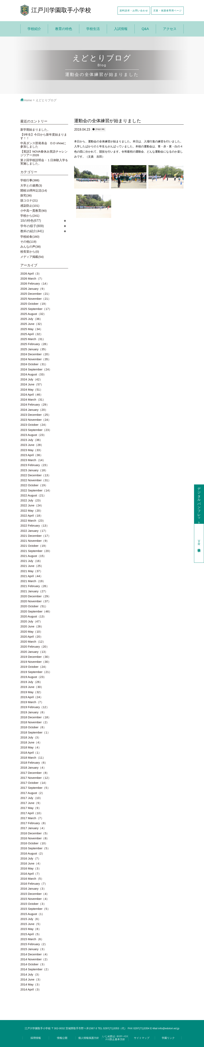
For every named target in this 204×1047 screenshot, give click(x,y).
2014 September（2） (35, 969)
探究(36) (26, 195)
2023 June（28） (32, 445)
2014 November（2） (34, 959)
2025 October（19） (34, 303)
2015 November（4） (34, 898)
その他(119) (28, 241)
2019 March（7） (32, 702)
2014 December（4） (34, 954)
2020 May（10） (31, 631)
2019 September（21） (36, 672)
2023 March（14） (32, 460)
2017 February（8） (33, 823)
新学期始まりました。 (35, 129)
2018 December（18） (35, 717)
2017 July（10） (31, 798)
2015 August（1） (32, 914)
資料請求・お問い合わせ (134, 10)
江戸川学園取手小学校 (61, 10)
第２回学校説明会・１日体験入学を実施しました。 (44, 161)
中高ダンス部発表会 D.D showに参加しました (43, 144)
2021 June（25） (32, 566)
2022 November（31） (35, 480)
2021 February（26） (34, 586)
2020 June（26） (32, 626)
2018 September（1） (35, 732)
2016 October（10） (34, 843)
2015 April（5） (30, 934)
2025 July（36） (31, 319)
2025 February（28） (34, 344)
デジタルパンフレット (199, 504)
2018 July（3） (30, 737)
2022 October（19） (34, 485)
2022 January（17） (34, 530)
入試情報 (121, 29)
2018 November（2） (34, 722)
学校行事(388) (29, 180)
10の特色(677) (30, 220)
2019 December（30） (35, 656)
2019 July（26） (31, 682)
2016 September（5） (35, 848)
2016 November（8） (34, 838)
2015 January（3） (33, 949)
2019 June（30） (32, 687)
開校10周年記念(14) (33, 190)
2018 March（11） (32, 757)
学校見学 (199, 543)
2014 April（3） (30, 989)
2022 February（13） (34, 525)
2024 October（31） (34, 364)
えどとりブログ (46, 100)
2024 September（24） (36, 369)
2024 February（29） (34, 404)
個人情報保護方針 (88, 1037)
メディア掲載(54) (32, 256)
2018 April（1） (30, 752)
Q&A (145, 29)
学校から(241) (29, 215)
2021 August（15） (33, 556)
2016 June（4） (31, 863)
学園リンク (168, 1037)
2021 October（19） (34, 545)
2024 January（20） (34, 409)
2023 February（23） (34, 465)
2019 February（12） (34, 707)
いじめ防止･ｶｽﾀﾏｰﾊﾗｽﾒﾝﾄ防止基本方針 (115, 1038)
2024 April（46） (31, 394)
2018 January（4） (33, 767)
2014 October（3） (33, 964)
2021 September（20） (36, 551)
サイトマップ (141, 1037)
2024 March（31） (32, 399)
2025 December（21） (35, 293)
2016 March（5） (32, 878)
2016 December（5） (34, 833)
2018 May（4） (30, 747)
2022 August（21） (33, 495)
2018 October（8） (33, 727)
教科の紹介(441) (32, 231)
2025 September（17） (36, 309)
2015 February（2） (33, 944)
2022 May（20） (31, 510)
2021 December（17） (35, 535)
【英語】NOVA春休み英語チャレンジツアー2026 (43, 153)
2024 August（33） (33, 374)
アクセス (170, 29)
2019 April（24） (31, 697)
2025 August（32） (33, 314)
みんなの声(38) (30, 246)
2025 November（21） (35, 298)
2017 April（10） (31, 813)
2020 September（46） (36, 611)
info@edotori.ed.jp (168, 1028)
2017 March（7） (32, 818)
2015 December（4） (34, 893)
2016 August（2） (32, 853)
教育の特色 (63, 29)
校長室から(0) (29, 251)
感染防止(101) (29, 205)
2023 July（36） (31, 440)
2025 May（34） (31, 329)
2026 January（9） (33, 288)
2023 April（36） (31, 455)
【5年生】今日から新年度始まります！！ (43, 136)
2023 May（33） (31, 450)
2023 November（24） (35, 419)
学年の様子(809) (32, 226)
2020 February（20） (34, 646)
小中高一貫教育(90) (33, 210)
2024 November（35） (35, 359)
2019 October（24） (34, 666)
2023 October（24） (34, 424)
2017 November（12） (35, 777)
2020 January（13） (34, 651)
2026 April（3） (30, 273)
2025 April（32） (31, 334)
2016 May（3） (30, 868)
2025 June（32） (32, 324)
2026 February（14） (34, 283)
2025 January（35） (34, 349)
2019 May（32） (31, 692)
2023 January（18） (34, 470)
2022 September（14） (36, 490)
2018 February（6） (33, 762)
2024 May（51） (31, 389)
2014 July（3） (30, 974)
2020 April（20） (31, 636)
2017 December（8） (34, 772)
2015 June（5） (31, 924)
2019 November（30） (35, 661)
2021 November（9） (34, 540)
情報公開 (62, 1037)
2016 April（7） (30, 873)
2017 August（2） (32, 793)
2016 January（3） (33, 888)
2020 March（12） (32, 641)
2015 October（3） (33, 903)
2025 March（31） (32, 339)
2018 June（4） (31, 742)
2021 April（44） (31, 576)
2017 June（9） (31, 803)
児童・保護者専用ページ (167, 10)
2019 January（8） (33, 712)
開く (65, 220)
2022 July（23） (31, 500)
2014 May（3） (30, 984)
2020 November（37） (35, 601)
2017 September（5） (35, 787)
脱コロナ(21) (29, 200)
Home (26, 100)
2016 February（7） (33, 883)
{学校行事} (100, 129)
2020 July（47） (31, 621)
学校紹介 (34, 29)
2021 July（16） (31, 561)
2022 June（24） (32, 505)
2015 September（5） (35, 908)
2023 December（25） (35, 414)
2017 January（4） (33, 828)
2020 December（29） (35, 596)
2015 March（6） (32, 939)
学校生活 (93, 29)
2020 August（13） (33, 616)
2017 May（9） (30, 808)
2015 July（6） (30, 919)
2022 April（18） (31, 515)
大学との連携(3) (31, 185)
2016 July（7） (30, 858)
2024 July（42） (31, 379)
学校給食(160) (29, 236)
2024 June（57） (32, 384)
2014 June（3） (31, 979)
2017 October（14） (34, 782)
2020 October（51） (34, 606)
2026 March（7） (32, 278)
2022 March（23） (32, 520)
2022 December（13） (35, 475)
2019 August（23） (33, 677)
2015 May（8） (30, 929)
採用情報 (35, 1037)
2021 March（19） (32, 581)
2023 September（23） (36, 430)
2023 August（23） (33, 435)
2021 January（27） (34, 591)
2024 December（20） (35, 354)
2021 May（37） (31, 571)
